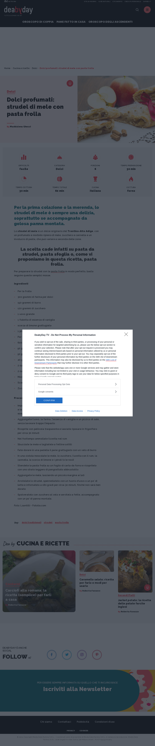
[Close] (127, 335)
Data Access (77, 411)
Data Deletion (61, 411)
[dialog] (77, 373)
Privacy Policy (93, 411)
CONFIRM (49, 400)
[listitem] (77, 384)
